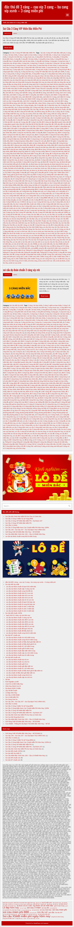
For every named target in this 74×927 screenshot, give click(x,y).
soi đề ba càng (55, 246)
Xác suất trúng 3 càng (59, 254)
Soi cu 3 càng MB (18, 246)
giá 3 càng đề (39, 172)
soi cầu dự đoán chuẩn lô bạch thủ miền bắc (21, 586)
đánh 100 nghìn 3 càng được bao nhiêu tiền (21, 128)
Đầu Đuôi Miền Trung (31, 153)
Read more (8, 47)
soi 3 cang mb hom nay (30, 193)
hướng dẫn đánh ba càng (11, 177)
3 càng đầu (55, 57)
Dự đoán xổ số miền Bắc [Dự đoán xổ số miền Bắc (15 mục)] (43, 905)
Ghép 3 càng (11, 172)
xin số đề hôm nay (61, 259)
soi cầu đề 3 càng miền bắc (55, 225)
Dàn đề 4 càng (43, 124)
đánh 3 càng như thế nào (61, 137)
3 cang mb (48, 63)
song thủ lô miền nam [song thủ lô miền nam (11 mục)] (9, 918)
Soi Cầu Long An (60, 233)
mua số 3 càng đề (21, 187)
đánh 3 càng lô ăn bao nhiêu (54, 135)
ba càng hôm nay (26, 328)
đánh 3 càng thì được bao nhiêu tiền (14, 139)
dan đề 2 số (11, 122)
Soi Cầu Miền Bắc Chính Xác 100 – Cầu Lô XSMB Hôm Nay (25, 534)
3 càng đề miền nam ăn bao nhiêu (23, 61)
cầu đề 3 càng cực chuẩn (57, 109)
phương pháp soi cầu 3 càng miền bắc (21, 415)
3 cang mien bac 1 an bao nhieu (25, 65)
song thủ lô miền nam (54, 248)
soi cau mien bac (11, 235)
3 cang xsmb (10, 74)
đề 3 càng (45, 153)
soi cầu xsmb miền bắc (45, 244)
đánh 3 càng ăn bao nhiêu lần (49, 130)
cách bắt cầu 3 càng (12, 93)
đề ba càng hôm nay (41, 158)
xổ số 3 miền (23, 261)
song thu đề (42, 248)
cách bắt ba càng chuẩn (50, 90)
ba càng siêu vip (62, 82)
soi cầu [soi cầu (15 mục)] (51, 912)
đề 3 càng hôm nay (54, 156)
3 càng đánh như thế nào (43, 57)
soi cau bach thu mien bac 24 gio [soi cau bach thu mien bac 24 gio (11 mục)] (12, 910)
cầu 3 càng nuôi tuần (37, 107)
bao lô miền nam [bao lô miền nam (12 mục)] (47, 902)
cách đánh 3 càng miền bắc (59, 95)
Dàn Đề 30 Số (33, 124)
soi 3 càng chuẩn (49, 191)
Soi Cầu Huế (59, 227)
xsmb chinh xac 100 (48, 261)
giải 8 (13, 174)
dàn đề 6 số (61, 124)
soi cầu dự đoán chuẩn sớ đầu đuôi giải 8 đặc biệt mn (24, 671)
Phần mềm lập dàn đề (35, 187)
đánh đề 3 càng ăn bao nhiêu (23, 383)
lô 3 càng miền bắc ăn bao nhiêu (33, 406)
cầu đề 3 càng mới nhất (21, 356)
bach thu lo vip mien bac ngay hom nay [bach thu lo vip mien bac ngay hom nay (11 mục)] (24, 902)
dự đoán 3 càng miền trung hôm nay (28, 162)
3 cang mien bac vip (52, 67)
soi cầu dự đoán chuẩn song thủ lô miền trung (20, 536)
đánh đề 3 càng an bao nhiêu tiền (18, 145)
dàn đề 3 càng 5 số (32, 122)
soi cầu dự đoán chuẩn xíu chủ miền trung (20, 637)
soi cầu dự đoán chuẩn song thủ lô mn (19, 675)
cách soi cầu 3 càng (61, 99)
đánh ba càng (11, 143)
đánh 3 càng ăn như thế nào (22, 132)
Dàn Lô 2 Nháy (11, 126)
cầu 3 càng (16, 105)
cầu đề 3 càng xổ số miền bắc (24, 111)
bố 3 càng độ (47, 88)
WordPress (36, 923)
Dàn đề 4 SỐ (53, 124)
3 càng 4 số (56, 55)
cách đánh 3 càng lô (43, 95)
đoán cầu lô (52, 158)
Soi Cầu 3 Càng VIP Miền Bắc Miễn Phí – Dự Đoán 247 (23, 521)
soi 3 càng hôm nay (9, 417)
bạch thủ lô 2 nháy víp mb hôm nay (18, 615)
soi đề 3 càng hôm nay (41, 246)
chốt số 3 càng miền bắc (44, 358)
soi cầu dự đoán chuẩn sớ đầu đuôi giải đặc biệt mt (23, 642)
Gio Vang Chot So (11, 699)
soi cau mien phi (23, 235)
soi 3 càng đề (60, 191)
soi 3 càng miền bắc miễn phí (15, 195)
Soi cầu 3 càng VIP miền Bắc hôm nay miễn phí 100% (50, 212)
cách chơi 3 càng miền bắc (48, 339)
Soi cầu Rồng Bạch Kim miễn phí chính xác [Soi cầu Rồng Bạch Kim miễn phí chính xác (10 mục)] (27, 914)
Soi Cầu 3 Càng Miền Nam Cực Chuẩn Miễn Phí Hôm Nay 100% (27, 527)
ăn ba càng (66, 74)
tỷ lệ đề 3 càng (46, 254)
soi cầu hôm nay (48, 227)
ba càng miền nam (9, 82)
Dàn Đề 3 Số (24, 124)
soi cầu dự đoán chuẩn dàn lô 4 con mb (19, 593)
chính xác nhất (37, 114)
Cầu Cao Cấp (34, 109)
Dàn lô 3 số (20, 126)
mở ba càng (28, 185)
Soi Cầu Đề (11, 225)
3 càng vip (16, 72)
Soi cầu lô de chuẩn (13, 233)
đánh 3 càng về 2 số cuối (38, 141)
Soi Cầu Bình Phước (25, 221)
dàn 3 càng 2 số (15, 118)
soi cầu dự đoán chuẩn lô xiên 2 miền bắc (20, 606)
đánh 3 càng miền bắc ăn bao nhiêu (25, 137)
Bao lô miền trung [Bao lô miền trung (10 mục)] (57, 902)
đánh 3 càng (40, 128)
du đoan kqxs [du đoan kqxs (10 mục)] (30, 904)
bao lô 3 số (8, 86)
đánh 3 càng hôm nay (50, 132)
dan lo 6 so (45, 126)
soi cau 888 (66, 214)
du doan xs (33, 170)
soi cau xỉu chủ (47, 242)
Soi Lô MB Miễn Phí (11, 697)
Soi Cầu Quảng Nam (18, 238)
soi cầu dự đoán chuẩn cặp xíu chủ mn (19, 677)
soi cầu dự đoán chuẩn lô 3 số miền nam (20, 668)
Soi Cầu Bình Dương (12, 221)
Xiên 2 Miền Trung (42, 256)
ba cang (34, 76)
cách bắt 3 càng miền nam (33, 90)
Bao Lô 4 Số (32, 86)
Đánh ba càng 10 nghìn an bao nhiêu (29, 143)
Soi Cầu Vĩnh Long (53, 240)
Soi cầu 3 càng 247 (27, 198)
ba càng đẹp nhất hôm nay (59, 78)
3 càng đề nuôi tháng (42, 61)
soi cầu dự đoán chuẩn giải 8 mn (17, 664)
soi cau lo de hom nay (28, 233)
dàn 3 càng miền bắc (47, 120)
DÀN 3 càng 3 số (26, 118)
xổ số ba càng (32, 261)
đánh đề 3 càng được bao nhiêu (40, 145)
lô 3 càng (66, 177)
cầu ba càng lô (49, 107)
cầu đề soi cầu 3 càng (52, 111)
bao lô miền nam (8, 88)
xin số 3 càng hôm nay (47, 259)
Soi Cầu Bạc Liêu (32, 219)
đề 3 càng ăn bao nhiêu (57, 153)
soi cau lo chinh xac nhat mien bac (42, 231)
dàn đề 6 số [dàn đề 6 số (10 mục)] (49, 904)
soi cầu (57, 195)
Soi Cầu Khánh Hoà (12, 229)
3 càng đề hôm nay (60, 59)
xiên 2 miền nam (30, 256)
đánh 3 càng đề (37, 132)
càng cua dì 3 (51, 103)
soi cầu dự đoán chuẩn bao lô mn (17, 659)
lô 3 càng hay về (38, 404)
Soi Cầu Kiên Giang (25, 229)
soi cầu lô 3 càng (57, 229)
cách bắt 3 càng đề (17, 90)
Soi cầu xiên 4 (37, 242)
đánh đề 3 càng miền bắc (32, 385)
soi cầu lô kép (39, 233)
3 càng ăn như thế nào (14, 57)
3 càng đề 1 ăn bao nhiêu (29, 59)
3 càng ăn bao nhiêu (24, 307)
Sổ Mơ (7, 679)
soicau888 (34, 248)
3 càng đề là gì (8, 312)
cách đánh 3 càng (15, 95)
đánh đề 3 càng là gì (58, 145)
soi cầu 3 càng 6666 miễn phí (43, 198)
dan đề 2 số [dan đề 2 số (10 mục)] (10, 904)
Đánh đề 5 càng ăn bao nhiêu (12, 149)
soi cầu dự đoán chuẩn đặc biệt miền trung (20, 651)
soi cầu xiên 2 (17, 242)
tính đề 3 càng (14, 254)
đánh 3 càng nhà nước (44, 137)
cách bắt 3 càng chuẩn (52, 335)
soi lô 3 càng (64, 246)
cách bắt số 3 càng (53, 93)
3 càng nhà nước (29, 69)
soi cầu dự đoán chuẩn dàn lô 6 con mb (19, 595)
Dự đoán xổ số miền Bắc (16, 168)
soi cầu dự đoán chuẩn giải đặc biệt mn (19, 666)
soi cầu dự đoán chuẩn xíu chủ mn (17, 662)
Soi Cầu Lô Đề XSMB (12, 695)
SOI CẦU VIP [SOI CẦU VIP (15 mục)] (42, 912)
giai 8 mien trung (20, 174)
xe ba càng (49, 446)
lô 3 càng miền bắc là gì (39, 181)
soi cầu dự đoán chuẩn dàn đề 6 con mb (19, 622)
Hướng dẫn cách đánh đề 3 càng (57, 174)
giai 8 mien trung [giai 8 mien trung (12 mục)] (59, 906)
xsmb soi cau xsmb (15, 263)
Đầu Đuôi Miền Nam (16, 153)
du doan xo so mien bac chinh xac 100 (37, 168)
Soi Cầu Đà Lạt (32, 223)
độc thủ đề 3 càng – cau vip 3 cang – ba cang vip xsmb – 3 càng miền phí (36, 8)
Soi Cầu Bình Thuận (39, 221)
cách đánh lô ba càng (17, 99)
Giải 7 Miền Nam (59, 172)
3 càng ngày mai (18, 69)
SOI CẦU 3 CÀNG (11, 525)
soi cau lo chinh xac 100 (22, 231)
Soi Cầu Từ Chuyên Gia (38, 240)
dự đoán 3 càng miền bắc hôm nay (46, 160)
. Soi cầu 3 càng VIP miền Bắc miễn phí (52, 53)
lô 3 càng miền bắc (51, 179)
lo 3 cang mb (39, 179)
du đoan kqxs (33, 164)
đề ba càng (30, 158)
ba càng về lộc (16, 84)
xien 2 (22, 256)
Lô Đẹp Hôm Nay (11, 693)
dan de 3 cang (20, 122)
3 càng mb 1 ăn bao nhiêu (60, 63)
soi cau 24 (6, 198)
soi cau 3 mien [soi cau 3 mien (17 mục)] (34, 908)
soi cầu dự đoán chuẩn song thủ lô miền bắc (21, 633)
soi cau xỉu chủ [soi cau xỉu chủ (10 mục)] (33, 912)
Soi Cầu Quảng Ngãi (32, 238)
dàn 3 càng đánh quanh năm (60, 118)
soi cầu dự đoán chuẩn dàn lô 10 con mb (20, 600)
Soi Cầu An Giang (8, 217)
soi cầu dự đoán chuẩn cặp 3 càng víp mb (20, 589)
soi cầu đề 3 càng (21, 225)
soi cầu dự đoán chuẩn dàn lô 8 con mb (19, 598)
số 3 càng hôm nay (26, 191)
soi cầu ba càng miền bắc (17, 219)
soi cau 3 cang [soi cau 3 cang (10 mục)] (23, 908)
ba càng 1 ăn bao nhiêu (45, 76)
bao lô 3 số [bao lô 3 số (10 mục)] (38, 902)
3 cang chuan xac (28, 57)
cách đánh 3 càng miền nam (12, 97)
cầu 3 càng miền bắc (29, 352)
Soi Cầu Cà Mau (52, 221)
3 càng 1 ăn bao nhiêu (10, 55)
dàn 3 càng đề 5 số (19, 120)
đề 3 (40, 153)
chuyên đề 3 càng (19, 116)
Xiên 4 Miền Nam (21, 259)
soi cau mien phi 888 (35, 235)
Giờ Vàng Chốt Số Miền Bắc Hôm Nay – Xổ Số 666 (22, 532)
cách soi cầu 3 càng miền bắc (12, 101)
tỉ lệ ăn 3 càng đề (58, 252)
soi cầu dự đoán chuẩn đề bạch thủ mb (19, 628)
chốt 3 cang (46, 114)
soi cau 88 (58, 214)
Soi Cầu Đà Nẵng (43, 223)
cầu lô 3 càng (64, 111)
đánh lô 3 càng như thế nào (54, 151)
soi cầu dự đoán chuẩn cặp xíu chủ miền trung (21, 653)
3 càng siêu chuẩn (42, 69)
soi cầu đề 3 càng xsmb (39, 436)
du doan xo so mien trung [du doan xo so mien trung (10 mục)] (20, 904)
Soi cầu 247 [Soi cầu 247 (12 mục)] (58, 912)
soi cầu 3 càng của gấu (45, 421)
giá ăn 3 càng (48, 172)
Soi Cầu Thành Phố (58, 238)
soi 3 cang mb (17, 193)
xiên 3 (51, 256)
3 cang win (38, 322)
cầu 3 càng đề (38, 105)
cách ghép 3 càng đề (47, 99)
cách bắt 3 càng (57, 88)
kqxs (60, 177)
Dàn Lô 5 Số (37, 126)
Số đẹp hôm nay (38, 191)
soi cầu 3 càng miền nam (27, 206)
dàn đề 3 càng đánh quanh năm (57, 364)
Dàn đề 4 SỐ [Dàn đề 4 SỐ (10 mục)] (43, 904)
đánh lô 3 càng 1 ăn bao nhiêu (35, 151)
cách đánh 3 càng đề (29, 95)
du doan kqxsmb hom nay (58, 164)
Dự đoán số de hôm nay (30, 166)
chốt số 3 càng (56, 114)
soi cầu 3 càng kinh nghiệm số (57, 200)
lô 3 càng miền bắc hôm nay (21, 181)
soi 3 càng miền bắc (45, 193)
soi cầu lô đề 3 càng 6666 (18, 438)
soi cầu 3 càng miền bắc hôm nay (51, 204)
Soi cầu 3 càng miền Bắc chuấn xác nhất (26, 204)
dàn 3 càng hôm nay (33, 120)
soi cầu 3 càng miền (56, 202)
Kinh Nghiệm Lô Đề (11, 682)
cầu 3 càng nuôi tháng (22, 107)
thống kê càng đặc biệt (31, 252)
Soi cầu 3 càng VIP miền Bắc (22, 212)
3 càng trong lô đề (63, 69)
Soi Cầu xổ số (57, 242)
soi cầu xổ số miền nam (19, 244)
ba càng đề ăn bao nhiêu (42, 78)
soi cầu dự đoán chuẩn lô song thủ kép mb (20, 604)
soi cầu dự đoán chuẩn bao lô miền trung (20, 655)
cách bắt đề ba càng (39, 93)
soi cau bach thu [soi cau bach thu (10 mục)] (53, 908)
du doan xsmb (42, 170)
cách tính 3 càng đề (29, 101)
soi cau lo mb (49, 233)
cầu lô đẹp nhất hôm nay (11, 114)
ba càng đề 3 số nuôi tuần (24, 78)
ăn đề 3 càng (7, 76)
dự (58, 158)
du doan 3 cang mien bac (26, 160)
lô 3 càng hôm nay (19, 179)
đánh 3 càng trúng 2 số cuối (36, 139)
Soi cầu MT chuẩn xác (12, 635)
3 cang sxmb (52, 69)
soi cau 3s (43, 214)
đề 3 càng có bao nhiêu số (38, 156)
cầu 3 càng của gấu (27, 105)
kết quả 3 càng (25, 177)
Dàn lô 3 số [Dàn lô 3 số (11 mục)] (36, 904)
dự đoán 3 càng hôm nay (57, 396)
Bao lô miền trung (20, 88)
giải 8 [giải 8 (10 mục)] (66, 905)
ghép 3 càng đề (21, 172)
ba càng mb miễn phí (32, 80)
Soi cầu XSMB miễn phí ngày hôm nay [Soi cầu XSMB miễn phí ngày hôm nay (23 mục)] (26, 916)
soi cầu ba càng (20, 217)
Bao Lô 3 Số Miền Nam (20, 86)
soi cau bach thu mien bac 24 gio (49, 219)
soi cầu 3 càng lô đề (43, 423)
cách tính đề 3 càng (61, 101)
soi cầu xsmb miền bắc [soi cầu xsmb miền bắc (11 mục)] (44, 914)
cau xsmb (28, 114)
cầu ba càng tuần (23, 109)
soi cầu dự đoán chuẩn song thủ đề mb (19, 591)
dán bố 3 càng (59, 120)
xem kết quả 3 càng (13, 256)
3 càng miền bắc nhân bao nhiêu (34, 67)
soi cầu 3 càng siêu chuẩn (15, 210)
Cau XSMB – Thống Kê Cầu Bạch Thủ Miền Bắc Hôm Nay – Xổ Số (27, 724)
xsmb (39, 261)
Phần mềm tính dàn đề (50, 187)
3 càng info (25, 63)
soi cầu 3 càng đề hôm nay (37, 200)
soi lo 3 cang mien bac (10, 248)
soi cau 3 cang (15, 198)
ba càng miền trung (22, 82)
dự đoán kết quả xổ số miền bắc (17, 164)
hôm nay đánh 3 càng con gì (36, 174)
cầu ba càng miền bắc (62, 107)
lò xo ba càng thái (18, 183)
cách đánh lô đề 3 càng (32, 99)
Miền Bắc (20, 185)
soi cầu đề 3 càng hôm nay (36, 225)
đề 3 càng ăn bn (24, 156)
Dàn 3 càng (62, 116)
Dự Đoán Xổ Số (56, 166)
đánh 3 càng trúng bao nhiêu (19, 141)
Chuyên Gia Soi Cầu (51, 116)
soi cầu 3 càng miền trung (46, 208)
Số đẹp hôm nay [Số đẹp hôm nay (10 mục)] (19, 918)
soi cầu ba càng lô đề (50, 217)
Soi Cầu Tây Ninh (45, 238)
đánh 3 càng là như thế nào (12, 135)
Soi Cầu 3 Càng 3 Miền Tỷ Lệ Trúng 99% (19, 519)
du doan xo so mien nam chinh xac (17, 170)
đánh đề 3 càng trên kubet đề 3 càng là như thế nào (31, 147)
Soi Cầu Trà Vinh (16, 240)
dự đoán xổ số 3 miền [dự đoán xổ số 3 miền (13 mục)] (24, 906)
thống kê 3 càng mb (60, 250)
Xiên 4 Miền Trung (33, 259)
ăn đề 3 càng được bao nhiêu (21, 76)
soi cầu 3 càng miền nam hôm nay (47, 206)
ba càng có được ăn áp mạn (27, 326)
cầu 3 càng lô (62, 105)
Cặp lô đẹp (59, 103)
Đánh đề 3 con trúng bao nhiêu (59, 147)
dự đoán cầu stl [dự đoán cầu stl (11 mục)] (63, 904)
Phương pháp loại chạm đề (52, 189)
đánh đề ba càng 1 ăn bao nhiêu (45, 149)
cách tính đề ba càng (10, 103)
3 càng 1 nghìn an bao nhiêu (27, 55)
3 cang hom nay (63, 61)
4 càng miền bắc (25, 74)
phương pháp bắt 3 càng (11, 412)
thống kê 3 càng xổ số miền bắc (13, 252)
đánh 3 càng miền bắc (31, 375)
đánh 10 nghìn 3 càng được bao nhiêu (22, 366)
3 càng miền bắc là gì (16, 67)
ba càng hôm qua (18, 80)
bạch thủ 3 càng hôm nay (41, 84)
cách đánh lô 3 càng (49, 97)
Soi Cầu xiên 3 (27, 242)
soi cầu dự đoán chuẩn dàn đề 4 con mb (19, 620)
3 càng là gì (33, 63)
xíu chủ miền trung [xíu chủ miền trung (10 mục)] (31, 918)
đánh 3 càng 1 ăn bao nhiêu (54, 128)
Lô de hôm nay (64, 181)
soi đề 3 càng (29, 246)
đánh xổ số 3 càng (32, 391)
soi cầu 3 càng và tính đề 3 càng (56, 210)
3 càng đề (17, 59)
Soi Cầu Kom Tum (38, 229)
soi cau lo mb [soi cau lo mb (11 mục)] (35, 910)
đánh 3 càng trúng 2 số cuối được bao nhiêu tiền (22, 379)
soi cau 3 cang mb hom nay (40, 202)
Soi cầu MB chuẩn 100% (13, 613)
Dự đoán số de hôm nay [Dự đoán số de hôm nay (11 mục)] (9, 905)
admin (15, 33)
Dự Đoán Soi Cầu (44, 166)
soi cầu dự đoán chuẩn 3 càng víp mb (21, 270)
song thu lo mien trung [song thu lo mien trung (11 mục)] (57, 916)
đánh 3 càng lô (40, 135)
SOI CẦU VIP (64, 240)
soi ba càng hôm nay (47, 195)
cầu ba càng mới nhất (10, 109)
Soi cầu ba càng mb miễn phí (20, 433)
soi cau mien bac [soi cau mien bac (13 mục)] (46, 910)
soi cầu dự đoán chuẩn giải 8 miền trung (19, 648)
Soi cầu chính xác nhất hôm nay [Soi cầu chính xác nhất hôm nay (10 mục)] (10, 914)
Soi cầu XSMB (32, 244)
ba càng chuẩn (59, 76)
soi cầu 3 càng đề (22, 200)
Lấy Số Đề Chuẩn (11, 690)
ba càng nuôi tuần (51, 82)
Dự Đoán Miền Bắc (15, 166)
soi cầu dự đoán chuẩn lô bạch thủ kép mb (20, 602)
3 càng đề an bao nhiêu (46, 59)
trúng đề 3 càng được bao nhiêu (30, 254)
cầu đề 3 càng (43, 109)
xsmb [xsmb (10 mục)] (24, 918)
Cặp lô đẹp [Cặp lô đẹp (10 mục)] (5, 904)
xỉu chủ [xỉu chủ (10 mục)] (37, 918)
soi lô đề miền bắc (24, 248)
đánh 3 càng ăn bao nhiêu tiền (29, 370)
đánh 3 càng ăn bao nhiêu (30, 130)
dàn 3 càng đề (7, 120)
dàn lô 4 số (28, 126)
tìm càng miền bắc (50, 444)
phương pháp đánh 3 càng (34, 189)
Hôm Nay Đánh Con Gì (13, 686)
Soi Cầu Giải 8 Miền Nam (34, 227)
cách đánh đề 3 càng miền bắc (32, 97)
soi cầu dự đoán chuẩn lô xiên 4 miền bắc (20, 611)
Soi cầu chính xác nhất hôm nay (16, 223)
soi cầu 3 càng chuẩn (61, 198)
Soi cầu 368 (35, 214)
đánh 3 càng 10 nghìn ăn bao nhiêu (37, 368)
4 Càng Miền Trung (38, 74)
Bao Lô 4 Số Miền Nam (44, 86)
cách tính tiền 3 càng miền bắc (27, 103)
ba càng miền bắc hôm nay (60, 80)
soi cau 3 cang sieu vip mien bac (35, 210)
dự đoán (62, 158)
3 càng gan (53, 61)
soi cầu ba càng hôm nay (34, 217)
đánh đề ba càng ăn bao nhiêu (27, 389)
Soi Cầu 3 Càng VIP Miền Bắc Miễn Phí (22, 28)
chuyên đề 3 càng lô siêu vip (35, 116)
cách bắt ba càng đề (46, 337)
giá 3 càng (30, 172)
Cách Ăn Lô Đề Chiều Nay (14, 684)
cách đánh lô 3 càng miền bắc (47, 343)
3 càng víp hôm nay (27, 72)
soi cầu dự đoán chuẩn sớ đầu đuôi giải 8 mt (21, 644)
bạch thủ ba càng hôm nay (58, 84)
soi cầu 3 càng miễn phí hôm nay (26, 208)
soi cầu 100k (64, 195)
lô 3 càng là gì (30, 179)
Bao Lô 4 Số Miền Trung (60, 86)
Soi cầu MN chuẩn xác (12, 657)
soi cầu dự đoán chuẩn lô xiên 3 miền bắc (20, 609)
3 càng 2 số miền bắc (44, 55)
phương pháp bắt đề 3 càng (16, 189)
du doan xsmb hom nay (55, 170)
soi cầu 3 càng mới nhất (35, 429)
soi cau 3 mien (26, 214)
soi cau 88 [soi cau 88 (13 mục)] (45, 908)
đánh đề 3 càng (47, 143)
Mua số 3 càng (10, 187)
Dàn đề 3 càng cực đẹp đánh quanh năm (52, 122)
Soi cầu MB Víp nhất (16, 305)
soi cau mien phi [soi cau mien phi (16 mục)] (59, 910)
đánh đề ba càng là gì (17, 151)
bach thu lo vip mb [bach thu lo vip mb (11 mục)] (8, 902)
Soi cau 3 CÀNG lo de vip (23, 202)
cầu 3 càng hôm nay (50, 105)
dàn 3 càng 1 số (30, 360)
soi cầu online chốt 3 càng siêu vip (54, 235)
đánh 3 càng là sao (28, 135)
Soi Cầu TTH (26, 240)
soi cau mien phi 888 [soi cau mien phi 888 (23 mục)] (16, 912)
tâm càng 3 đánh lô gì (18, 250)
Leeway (45, 923)
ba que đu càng (27, 84)
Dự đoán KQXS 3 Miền (13, 688)
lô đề (56, 181)
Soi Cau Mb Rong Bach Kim (14, 717)
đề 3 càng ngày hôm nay (18, 158)
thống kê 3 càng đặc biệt (45, 250)
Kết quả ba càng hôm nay (50, 177)
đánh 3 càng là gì (63, 132)
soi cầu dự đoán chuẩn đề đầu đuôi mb (19, 631)
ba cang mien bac (45, 80)
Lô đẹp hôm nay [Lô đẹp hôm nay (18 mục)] (11, 908)
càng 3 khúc (42, 103)
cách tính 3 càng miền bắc (45, 101)
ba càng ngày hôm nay (36, 82)
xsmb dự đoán (60, 261)
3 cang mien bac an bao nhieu (46, 65)
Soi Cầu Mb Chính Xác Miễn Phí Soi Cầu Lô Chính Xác (23, 516)
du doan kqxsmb (43, 164)
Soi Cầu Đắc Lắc (55, 223)
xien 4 (13, 259)
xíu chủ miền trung (12, 261)
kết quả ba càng (35, 177)
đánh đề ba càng (28, 149)
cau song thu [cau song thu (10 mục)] (64, 902)
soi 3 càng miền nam (33, 195)
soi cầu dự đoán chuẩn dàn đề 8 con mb (19, 624)
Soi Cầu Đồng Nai (20, 227)
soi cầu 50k (51, 214)
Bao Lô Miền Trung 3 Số (34, 88)
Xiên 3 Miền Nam (59, 256)
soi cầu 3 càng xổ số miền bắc (25, 431)
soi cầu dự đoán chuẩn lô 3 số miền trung (20, 646)
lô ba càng (51, 181)
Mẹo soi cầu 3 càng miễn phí (34, 183)
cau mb (22, 114)
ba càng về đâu (30, 333)
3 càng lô (41, 63)
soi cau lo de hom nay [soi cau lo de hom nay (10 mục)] (26, 910)
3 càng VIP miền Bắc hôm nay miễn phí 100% (49, 72)
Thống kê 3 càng (31, 250)
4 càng (17, 74)
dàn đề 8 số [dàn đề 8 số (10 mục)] (55, 904)
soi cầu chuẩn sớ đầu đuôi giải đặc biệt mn (20, 673)
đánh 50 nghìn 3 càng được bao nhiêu (20, 381)
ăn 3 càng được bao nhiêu (53, 74)
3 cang (68, 53)
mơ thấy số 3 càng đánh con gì (42, 185)
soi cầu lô (48, 229)
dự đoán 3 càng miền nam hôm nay (49, 398)
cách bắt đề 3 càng (25, 93)
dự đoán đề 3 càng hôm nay (50, 162)
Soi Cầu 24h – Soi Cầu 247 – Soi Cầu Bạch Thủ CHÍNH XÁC (25, 530)
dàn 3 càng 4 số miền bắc (41, 118)
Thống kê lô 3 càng (46, 252)
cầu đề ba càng (39, 111)
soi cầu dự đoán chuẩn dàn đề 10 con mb (20, 626)
